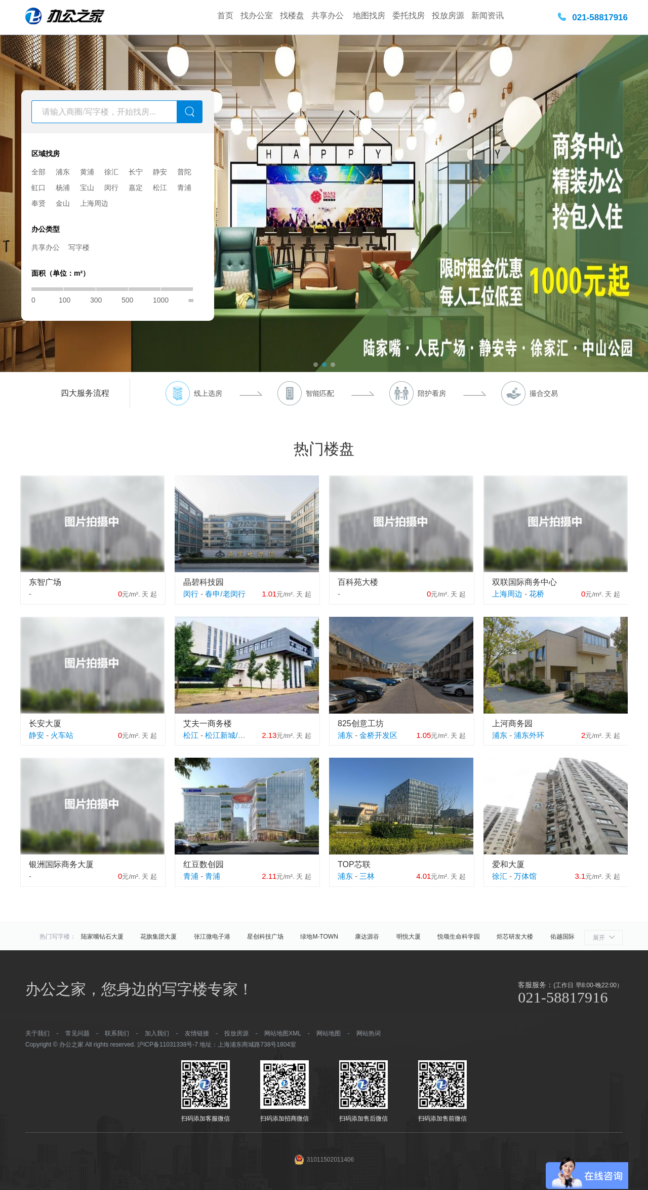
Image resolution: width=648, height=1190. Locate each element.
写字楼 (79, 247)
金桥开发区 (378, 735)
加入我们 (157, 1033)
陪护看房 (432, 393)
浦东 (63, 172)
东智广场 (45, 582)
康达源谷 (367, 936)
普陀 (184, 172)
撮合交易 (544, 393)
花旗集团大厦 (158, 936)
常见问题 (77, 1033)
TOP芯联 (354, 864)
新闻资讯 (487, 15)
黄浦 (87, 172)
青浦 (184, 187)
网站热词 (368, 1033)
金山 (63, 203)
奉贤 (38, 203)
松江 (160, 187)
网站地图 (328, 1033)
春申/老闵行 (225, 593)
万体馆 (525, 876)
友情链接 (197, 1033)
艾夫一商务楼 (207, 723)
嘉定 (136, 187)
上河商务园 (512, 723)
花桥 (536, 593)
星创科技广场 (265, 936)
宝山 (87, 187)
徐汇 (111, 172)
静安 (160, 172)
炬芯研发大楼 (515, 936)
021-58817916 (600, 17)
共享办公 (328, 15)
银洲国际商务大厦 (61, 864)
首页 (225, 15)
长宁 (136, 172)
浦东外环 (529, 735)
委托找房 (408, 15)
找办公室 (256, 15)
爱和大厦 (508, 864)
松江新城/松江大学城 (240, 735)
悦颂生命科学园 (458, 936)
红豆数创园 (203, 864)
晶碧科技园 (203, 582)
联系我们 (117, 1033)
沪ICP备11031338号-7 (167, 1044)
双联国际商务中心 (524, 582)
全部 (38, 172)
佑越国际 (562, 936)
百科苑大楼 (358, 582)
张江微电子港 (212, 936)
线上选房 (208, 393)
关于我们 (37, 1033)
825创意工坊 (361, 723)
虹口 (38, 187)
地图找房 (369, 15)
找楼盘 (292, 15)
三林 (367, 876)
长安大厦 (45, 723)
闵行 (111, 187)
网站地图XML (282, 1033)
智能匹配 (320, 393)
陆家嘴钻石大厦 (102, 936)
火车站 (62, 735)
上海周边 (94, 203)
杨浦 (63, 187)
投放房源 (448, 15)
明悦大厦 (408, 936)
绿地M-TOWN (319, 936)
